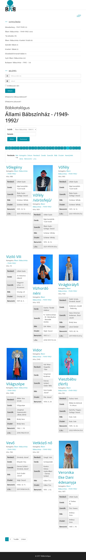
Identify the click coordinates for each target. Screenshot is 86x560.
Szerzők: (50, 155)
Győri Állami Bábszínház (15, 58)
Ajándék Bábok (11, 45)
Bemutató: (28, 159)
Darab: (43, 155)
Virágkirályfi (68, 284)
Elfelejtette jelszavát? (13, 101)
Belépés (10, 91)
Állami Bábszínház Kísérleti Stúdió (19, 40)
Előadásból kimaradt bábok (15, 53)
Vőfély (63, 167)
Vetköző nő (42, 442)
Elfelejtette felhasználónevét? (16, 97)
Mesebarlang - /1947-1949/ (16, 27)
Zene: (21, 159)
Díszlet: (61, 155)
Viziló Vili (13, 256)
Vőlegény (14, 167)
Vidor (37, 350)
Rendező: (36, 155)
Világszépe (15, 383)
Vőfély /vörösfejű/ (42, 198)
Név (17, 155)
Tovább (16, 539)
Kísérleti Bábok (11, 49)
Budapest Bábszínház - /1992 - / (18, 62)
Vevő (10, 442)
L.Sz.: (35, 159)
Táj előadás (11, 36)
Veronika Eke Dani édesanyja (67, 477)
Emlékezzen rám (12, 86)
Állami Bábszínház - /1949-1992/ (19, 31)
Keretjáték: (69, 155)
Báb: (55, 155)
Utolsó (23, 539)
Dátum (29, 155)
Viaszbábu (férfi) (67, 381)
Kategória (22, 155)
